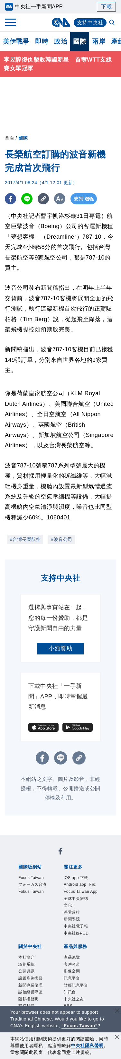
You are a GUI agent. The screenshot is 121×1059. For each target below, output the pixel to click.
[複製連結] (43, 198)
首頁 (9, 138)
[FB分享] (10, 198)
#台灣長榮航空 (25, 539)
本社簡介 (26, 957)
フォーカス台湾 (32, 884)
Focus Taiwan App (81, 891)
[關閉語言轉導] (117, 1011)
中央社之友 (74, 999)
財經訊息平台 (76, 985)
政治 (60, 41)
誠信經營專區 (30, 992)
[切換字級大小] (59, 198)
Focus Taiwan (31, 877)
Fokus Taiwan (31, 891)
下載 (106, 6)
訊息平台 (72, 978)
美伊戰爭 (16, 41)
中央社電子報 (76, 926)
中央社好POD (76, 933)
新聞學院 (72, 919)
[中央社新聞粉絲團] (60, 852)
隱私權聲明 (28, 999)
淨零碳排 (72, 912)
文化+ (69, 905)
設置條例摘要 (30, 978)
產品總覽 (72, 957)
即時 (41, 41)
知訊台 (70, 992)
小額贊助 (60, 648)
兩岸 (98, 41)
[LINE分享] (27, 198)
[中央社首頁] (61, 22)
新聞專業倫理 (30, 985)
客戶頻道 (72, 964)
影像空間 (72, 971)
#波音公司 (61, 539)
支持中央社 (90, 22)
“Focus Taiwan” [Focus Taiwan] (79, 1025)
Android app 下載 (80, 884)
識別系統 (26, 964)
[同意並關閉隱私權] (117, 1038)
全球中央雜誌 (76, 898)
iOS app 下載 (76, 877)
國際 (79, 41)
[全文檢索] (112, 23)
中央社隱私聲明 (87, 1045)
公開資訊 (26, 971)
